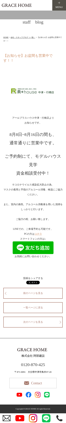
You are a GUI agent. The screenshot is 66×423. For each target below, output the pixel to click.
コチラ (38, 234)
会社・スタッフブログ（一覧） (23, 37)
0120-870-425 (33, 364)
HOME (5, 37)
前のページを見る (33, 293)
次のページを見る (33, 322)
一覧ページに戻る (33, 307)
